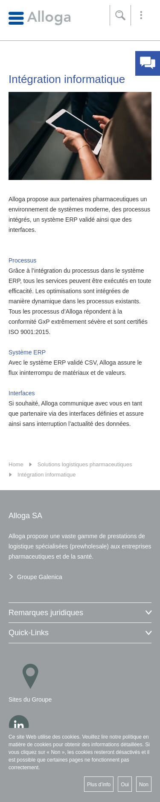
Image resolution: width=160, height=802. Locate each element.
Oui (125, 785)
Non (143, 785)
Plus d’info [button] (99, 785)
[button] (141, 15)
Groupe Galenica (39, 577)
